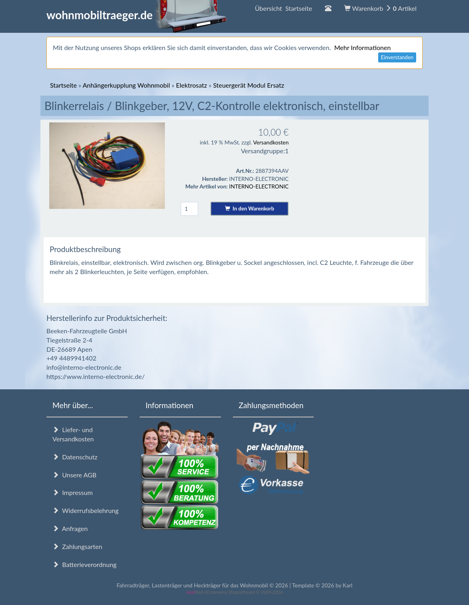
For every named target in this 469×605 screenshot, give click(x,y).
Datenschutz (74, 457)
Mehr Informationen (362, 47)
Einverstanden (397, 57)
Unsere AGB (74, 475)
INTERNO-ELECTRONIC (259, 186)
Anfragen (70, 528)
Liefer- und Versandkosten (73, 434)
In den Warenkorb (249, 208)
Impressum (72, 492)
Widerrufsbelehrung (85, 510)
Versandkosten (271, 142)
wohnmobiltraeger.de (136, 15)
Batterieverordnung (84, 564)
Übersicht (283, 8)
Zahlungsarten (77, 546)
